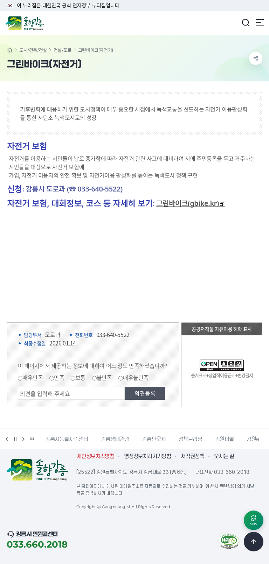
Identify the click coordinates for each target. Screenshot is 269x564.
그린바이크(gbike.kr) (190, 203)
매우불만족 (136, 377)
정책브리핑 (190, 439)
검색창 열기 (246, 22)
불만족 (104, 377)
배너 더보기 (32, 439)
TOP (253, 541)
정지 (15, 439)
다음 (23, 439)
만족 (59, 377)
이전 (7, 439)
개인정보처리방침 (95, 456)
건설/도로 (62, 49)
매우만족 (32, 377)
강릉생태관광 (115, 439)
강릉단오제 (154, 439)
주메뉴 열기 (260, 22)
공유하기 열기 (255, 58)
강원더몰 (224, 439)
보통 (80, 377)
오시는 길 (224, 456)
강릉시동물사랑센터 (66, 439)
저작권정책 (192, 456)
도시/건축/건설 (33, 49)
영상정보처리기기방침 (147, 456)
